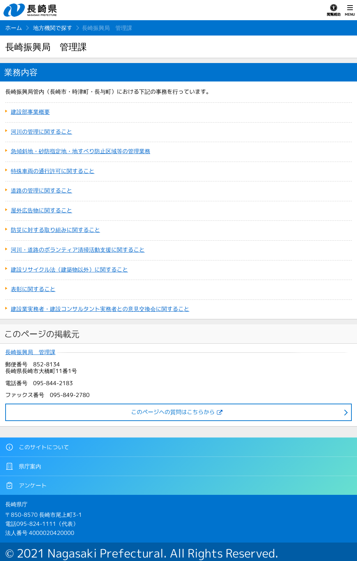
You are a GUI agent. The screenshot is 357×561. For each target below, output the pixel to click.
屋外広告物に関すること (41, 210)
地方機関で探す (52, 28)
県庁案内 (23, 466)
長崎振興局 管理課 (30, 352)
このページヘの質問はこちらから (173, 412)
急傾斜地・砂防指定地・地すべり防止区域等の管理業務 (80, 151)
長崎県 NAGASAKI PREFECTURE (31, 10)
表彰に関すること (33, 289)
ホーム (13, 28)
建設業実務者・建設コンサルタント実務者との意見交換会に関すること (100, 309)
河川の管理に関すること (41, 131)
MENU (350, 10)
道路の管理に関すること (41, 190)
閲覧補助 (334, 10)
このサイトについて (37, 447)
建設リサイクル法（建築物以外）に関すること (69, 269)
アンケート (26, 485)
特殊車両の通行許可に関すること (52, 171)
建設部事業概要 (30, 112)
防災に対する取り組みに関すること (55, 230)
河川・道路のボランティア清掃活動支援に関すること (78, 250)
